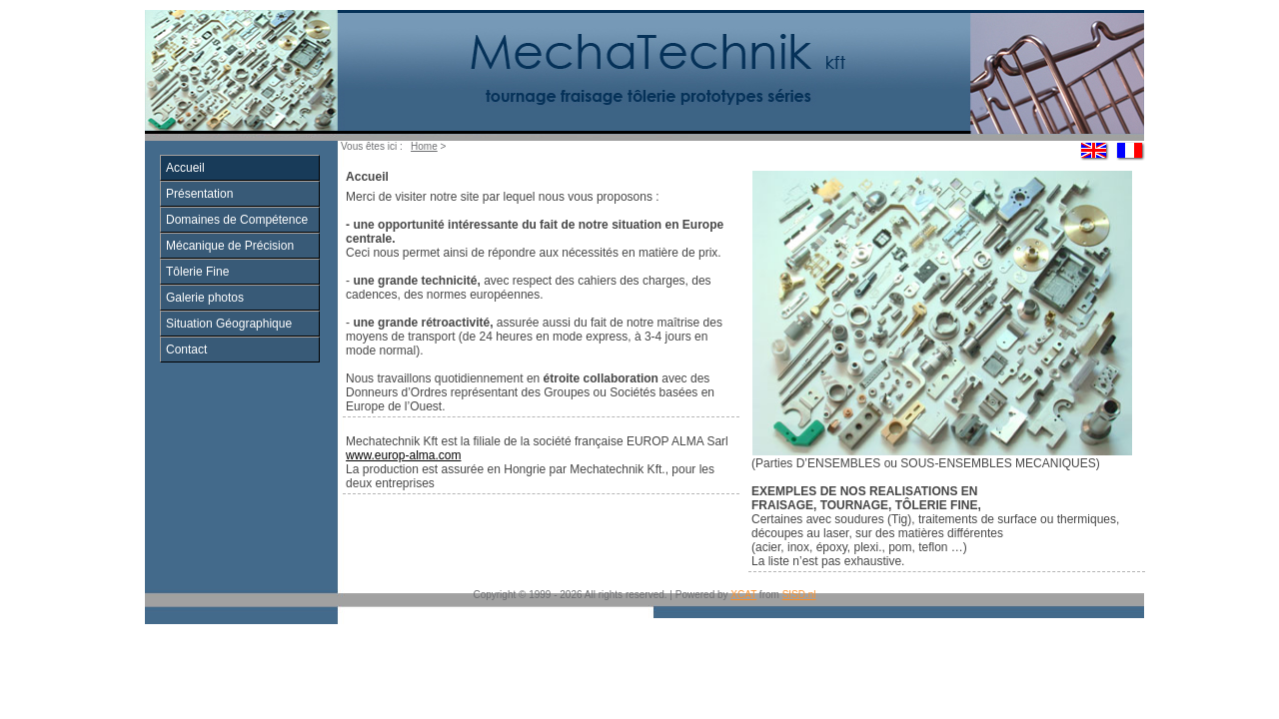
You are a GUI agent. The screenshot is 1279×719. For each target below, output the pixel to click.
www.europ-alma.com (403, 455)
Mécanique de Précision (230, 246)
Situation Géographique (229, 324)
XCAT (743, 594)
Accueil (185, 168)
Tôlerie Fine (197, 272)
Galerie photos (205, 298)
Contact (186, 350)
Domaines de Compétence (237, 220)
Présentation (199, 194)
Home (424, 146)
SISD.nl (799, 594)
